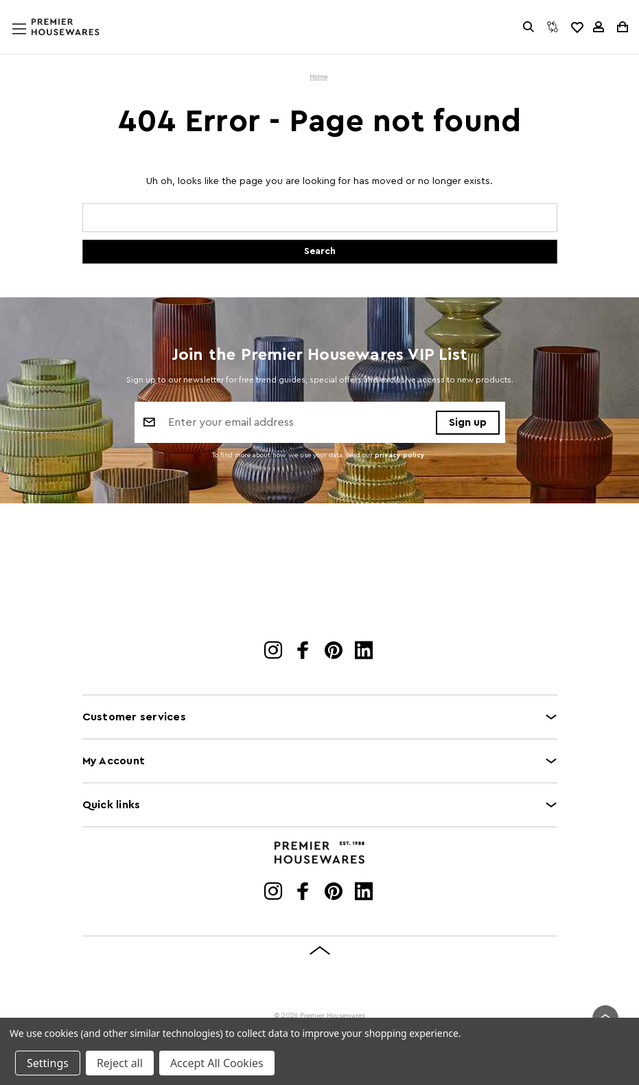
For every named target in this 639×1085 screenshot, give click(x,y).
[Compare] (552, 26)
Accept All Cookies (217, 1063)
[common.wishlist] (576, 26)
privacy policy (400, 455)
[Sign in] (598, 26)
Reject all (120, 1063)
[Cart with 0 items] (621, 26)
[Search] (528, 26)
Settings (48, 1063)
